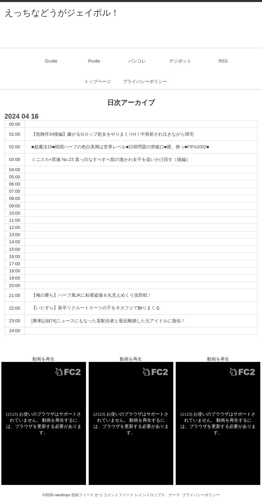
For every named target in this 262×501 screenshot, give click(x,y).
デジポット (180, 61)
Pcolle (94, 61)
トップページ (97, 81)
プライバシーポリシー (145, 81)
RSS (223, 61)
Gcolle (51, 61)
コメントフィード (118, 495)
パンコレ (137, 61)
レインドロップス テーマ (157, 495)
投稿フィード (82, 495)
